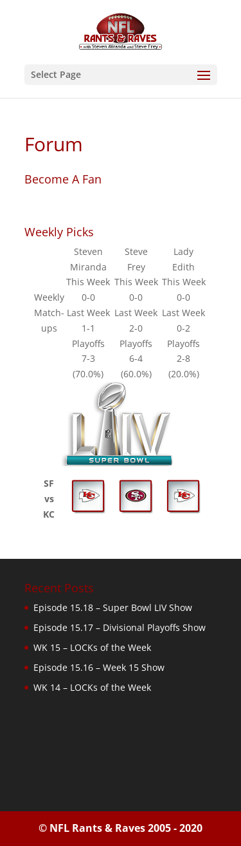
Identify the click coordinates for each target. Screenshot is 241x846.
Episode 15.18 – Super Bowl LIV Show (112, 607)
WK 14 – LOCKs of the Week (92, 687)
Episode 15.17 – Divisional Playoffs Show (119, 627)
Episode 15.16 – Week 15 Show (99, 667)
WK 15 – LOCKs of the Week (92, 647)
